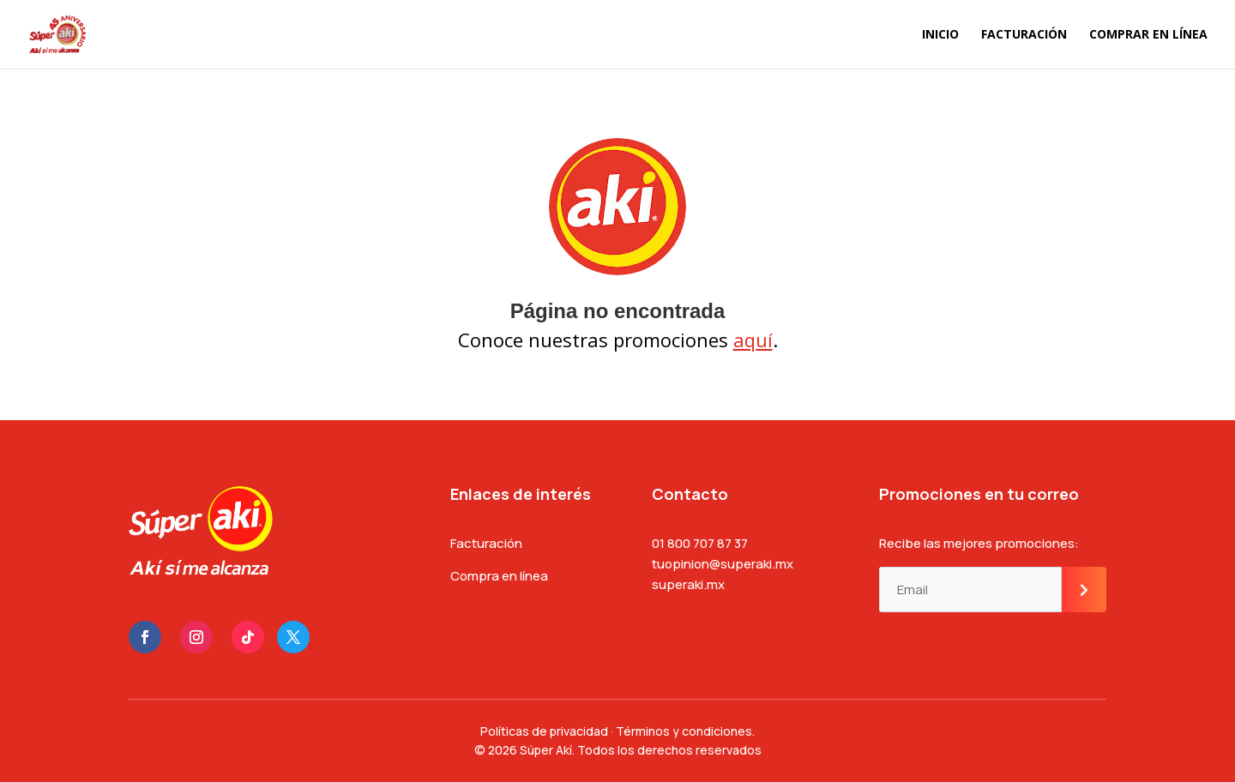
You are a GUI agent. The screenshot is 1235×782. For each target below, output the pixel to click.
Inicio (940, 35)
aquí (753, 339)
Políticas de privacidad (544, 731)
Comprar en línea (1148, 35)
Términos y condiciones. (685, 731)
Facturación (1024, 35)
